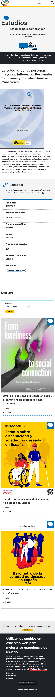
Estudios (14, 55)
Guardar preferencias (27, 683)
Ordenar (8, 303)
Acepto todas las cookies (27, 690)
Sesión (10, 678)
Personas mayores (14, 270)
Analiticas (12, 676)
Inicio (6, 55)
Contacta (27, 630)
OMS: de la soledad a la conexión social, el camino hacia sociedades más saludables (27, 400)
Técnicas (11, 673)
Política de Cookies (39, 669)
